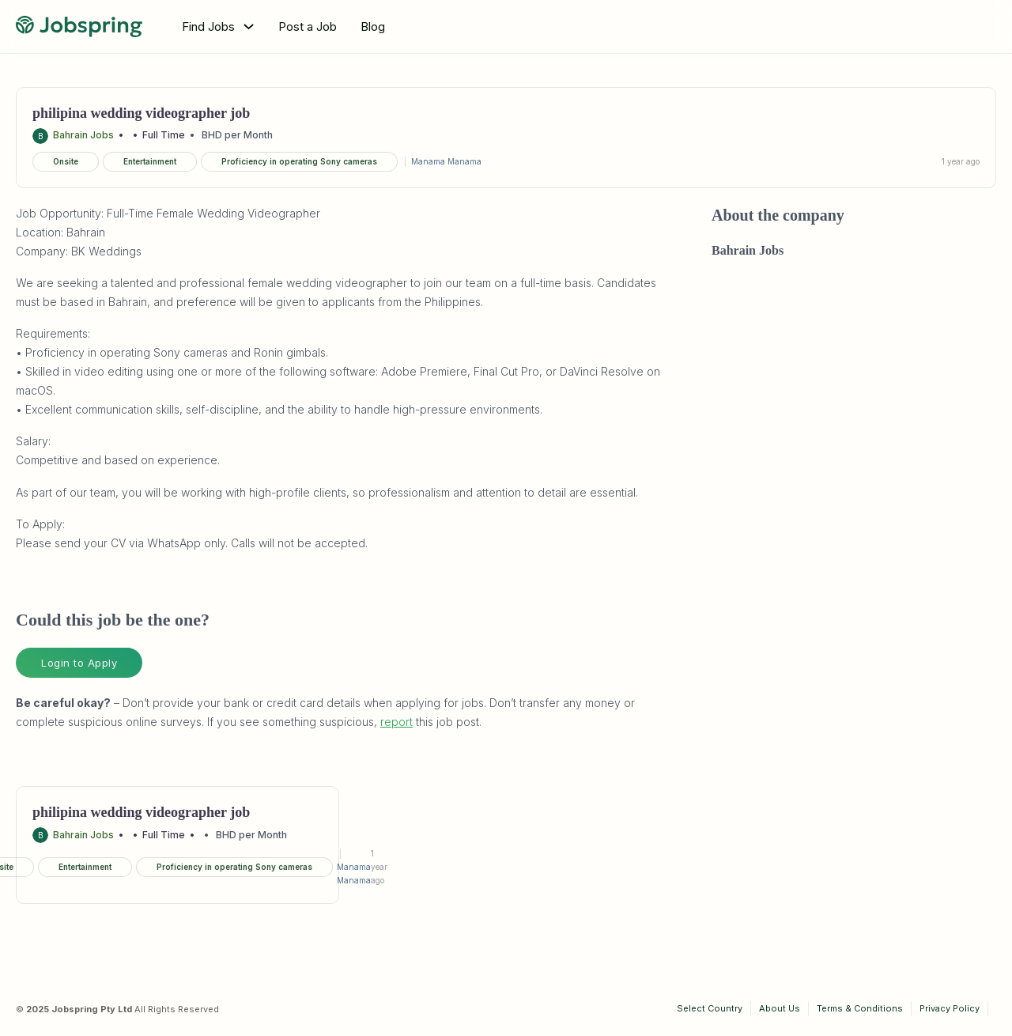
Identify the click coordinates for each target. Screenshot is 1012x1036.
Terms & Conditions (860, 1008)
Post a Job (307, 26)
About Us (779, 1008)
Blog (373, 26)
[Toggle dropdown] (249, 26)
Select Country (709, 1008)
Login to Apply (79, 662)
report (396, 721)
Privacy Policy (949, 1008)
